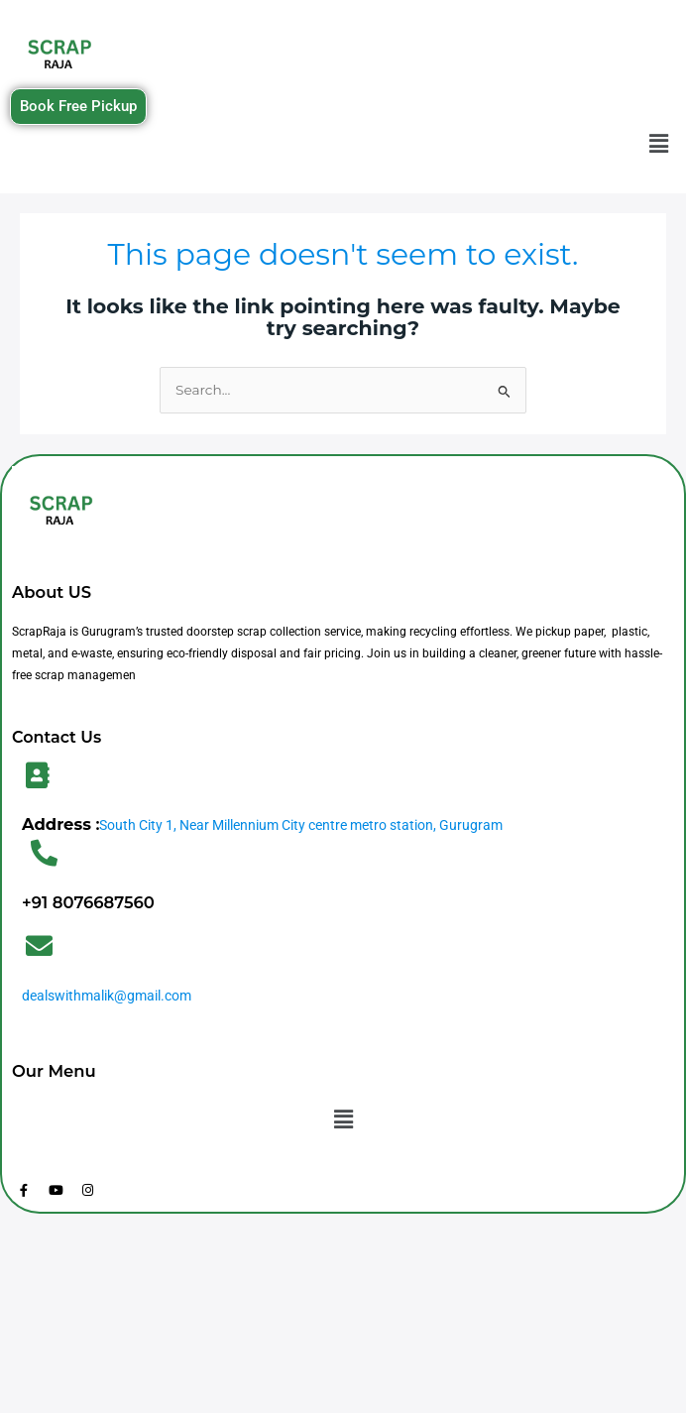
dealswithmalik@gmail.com (106, 995)
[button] (659, 145)
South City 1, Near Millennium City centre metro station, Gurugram (301, 825)
